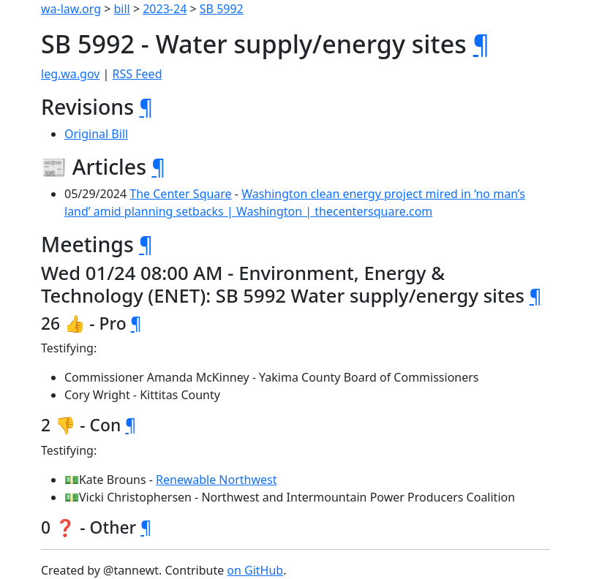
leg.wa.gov (70, 74)
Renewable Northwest (216, 480)
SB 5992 (222, 9)
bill (122, 9)
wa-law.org (71, 9)
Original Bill (96, 134)
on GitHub (255, 570)
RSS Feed (137, 74)
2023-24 (165, 9)
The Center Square (180, 194)
